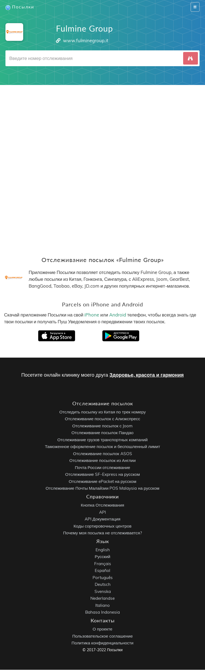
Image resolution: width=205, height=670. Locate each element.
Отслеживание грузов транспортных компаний (102, 439)
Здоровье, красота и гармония (146, 375)
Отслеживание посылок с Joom (102, 425)
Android (117, 315)
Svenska (102, 591)
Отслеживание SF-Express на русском (102, 474)
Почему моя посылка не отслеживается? (102, 533)
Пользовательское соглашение (102, 636)
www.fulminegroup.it (85, 40)
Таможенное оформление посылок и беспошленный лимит (102, 446)
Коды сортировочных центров (102, 526)
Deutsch (103, 584)
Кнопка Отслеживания (102, 505)
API (102, 512)
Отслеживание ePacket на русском (102, 481)
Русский (102, 556)
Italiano (102, 605)
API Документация (102, 519)
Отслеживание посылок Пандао (102, 433)
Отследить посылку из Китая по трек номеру (102, 412)
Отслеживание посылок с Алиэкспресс (102, 419)
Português (103, 577)
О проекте (102, 629)
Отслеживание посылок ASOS (102, 453)
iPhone (91, 315)
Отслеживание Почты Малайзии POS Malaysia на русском (102, 488)
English (103, 549)
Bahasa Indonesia (102, 612)
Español (102, 570)
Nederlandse (102, 598)
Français (102, 563)
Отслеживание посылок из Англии (102, 460)
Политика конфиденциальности (102, 643)
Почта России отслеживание (102, 467)
